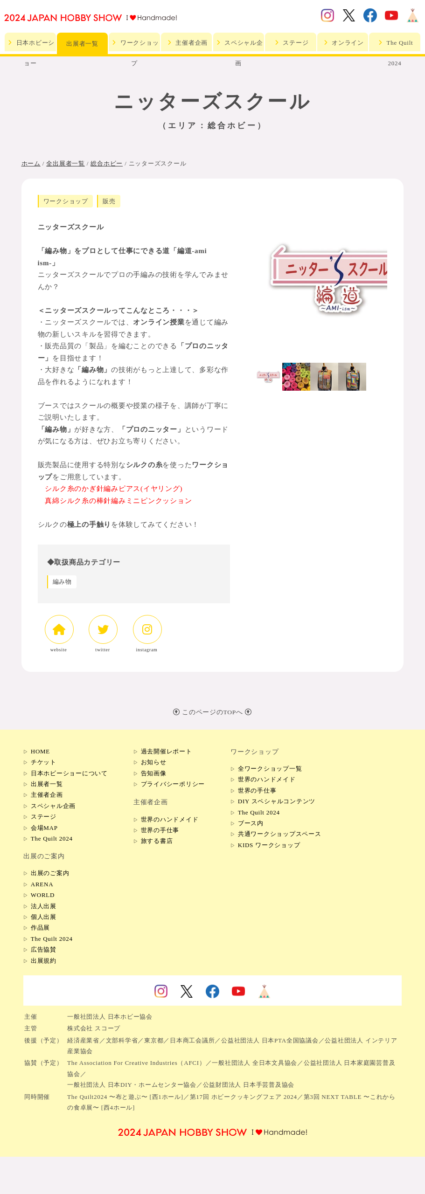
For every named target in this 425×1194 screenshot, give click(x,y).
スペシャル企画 (238, 45)
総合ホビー (107, 163)
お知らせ (154, 762)
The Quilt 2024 (394, 45)
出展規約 (43, 960)
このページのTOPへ (212, 712)
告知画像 (154, 773)
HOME (40, 751)
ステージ (290, 42)
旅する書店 (157, 840)
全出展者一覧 (65, 163)
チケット (43, 762)
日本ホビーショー (30, 45)
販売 (109, 201)
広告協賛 (43, 949)
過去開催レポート (166, 751)
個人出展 (43, 916)
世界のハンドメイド (170, 819)
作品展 (40, 927)
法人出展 (43, 906)
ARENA (42, 884)
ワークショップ (134, 45)
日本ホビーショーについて (69, 773)
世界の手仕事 (160, 830)
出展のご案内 (50, 873)
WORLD (43, 894)
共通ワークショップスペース (279, 833)
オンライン (342, 42)
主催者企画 (186, 42)
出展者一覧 (82, 43)
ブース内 (251, 823)
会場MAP (44, 827)
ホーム (31, 163)
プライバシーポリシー (173, 783)
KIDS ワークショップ (269, 845)
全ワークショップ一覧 (270, 768)
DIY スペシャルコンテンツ (276, 801)
